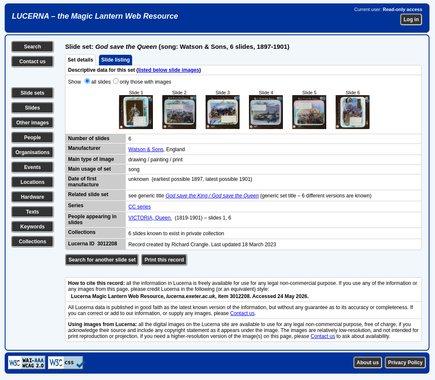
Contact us (32, 62)
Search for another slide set (102, 260)
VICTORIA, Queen (150, 218)
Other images (32, 123)
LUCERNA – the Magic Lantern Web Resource (95, 16)
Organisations (32, 152)
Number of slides (88, 138)
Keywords (32, 227)
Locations (32, 182)
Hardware (32, 197)
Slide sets (32, 93)
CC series (139, 207)
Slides (32, 108)
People (32, 138)
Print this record (164, 260)
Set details (80, 60)
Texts (32, 212)
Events (32, 167)
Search (32, 47)
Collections (32, 242)
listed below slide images (168, 70)
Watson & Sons (145, 149)
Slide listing (115, 60)
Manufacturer (84, 148)
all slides (101, 82)
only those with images (145, 82)
